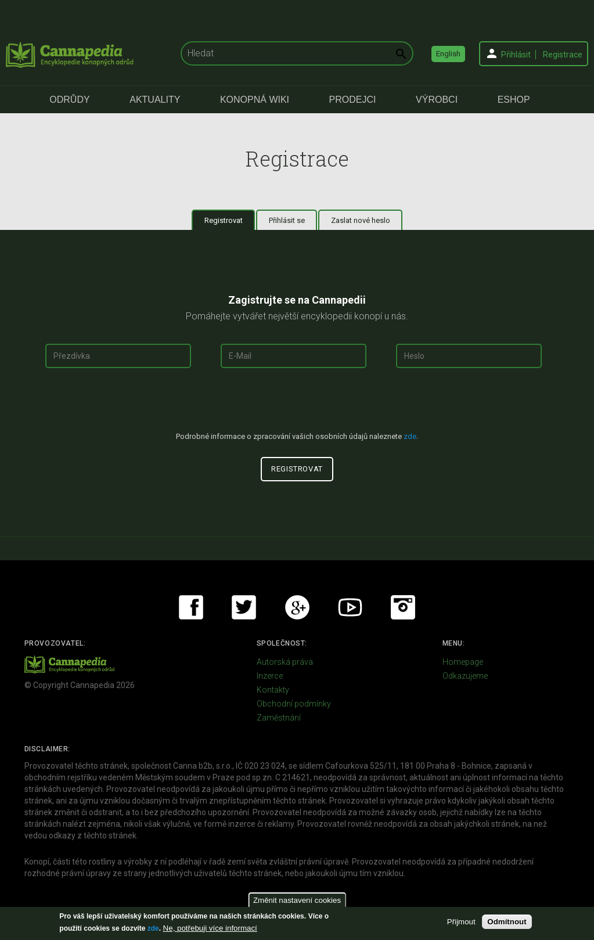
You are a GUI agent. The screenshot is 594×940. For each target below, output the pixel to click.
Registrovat (229, 220)
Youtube (350, 607)
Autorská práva (285, 662)
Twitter (243, 607)
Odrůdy (69, 100)
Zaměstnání (279, 717)
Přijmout (461, 921)
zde (153, 928)
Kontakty (273, 689)
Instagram (402, 607)
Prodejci (352, 100)
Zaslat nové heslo (360, 220)
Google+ (297, 607)
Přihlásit (516, 54)
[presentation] (297, 404)
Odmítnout (506, 921)
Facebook (191, 607)
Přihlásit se (287, 220)
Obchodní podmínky (294, 703)
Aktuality (154, 100)
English (448, 53)
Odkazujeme (465, 675)
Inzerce (270, 675)
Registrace (562, 54)
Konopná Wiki (254, 100)
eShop (514, 100)
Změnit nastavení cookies (297, 900)
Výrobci (437, 100)
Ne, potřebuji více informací (210, 928)
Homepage (462, 662)
